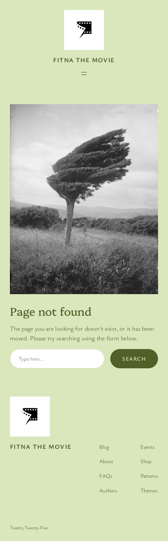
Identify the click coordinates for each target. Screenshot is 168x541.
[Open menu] (84, 74)
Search (134, 358)
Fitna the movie (84, 60)
